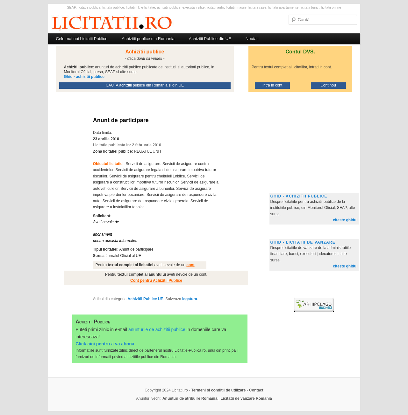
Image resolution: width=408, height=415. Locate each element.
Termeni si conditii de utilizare (218, 390)
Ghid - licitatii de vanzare (302, 242)
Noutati (252, 38)
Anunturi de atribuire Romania (190, 398)
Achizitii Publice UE (145, 299)
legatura (189, 299)
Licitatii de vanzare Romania (246, 398)
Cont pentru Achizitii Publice (156, 280)
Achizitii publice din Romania (148, 38)
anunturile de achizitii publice (156, 329)
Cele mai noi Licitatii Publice (82, 38)
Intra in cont (272, 85)
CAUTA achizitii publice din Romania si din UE (145, 85)
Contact (256, 390)
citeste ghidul (345, 220)
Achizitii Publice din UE (210, 38)
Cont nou (328, 85)
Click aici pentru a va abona (104, 343)
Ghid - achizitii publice (298, 196)
